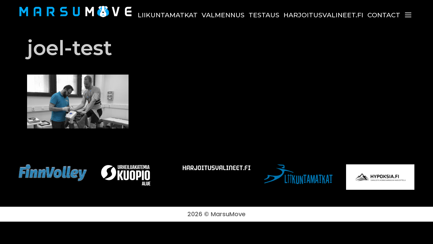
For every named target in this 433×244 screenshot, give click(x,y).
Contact (383, 15)
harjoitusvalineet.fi (323, 15)
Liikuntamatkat (168, 15)
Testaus (264, 15)
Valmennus (223, 15)
